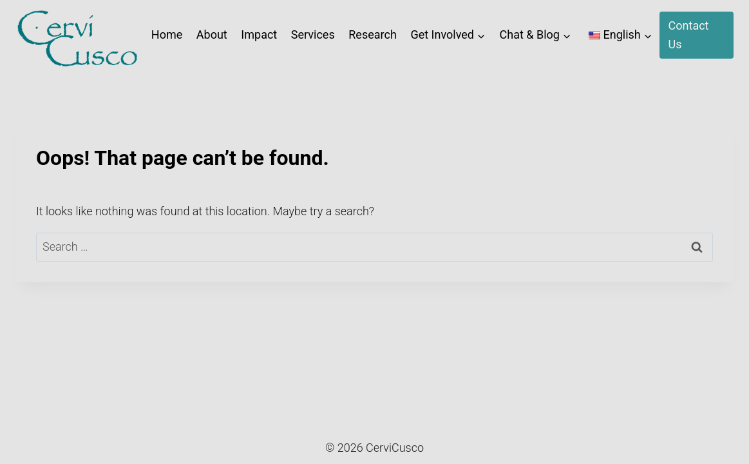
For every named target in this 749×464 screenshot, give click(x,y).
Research (372, 34)
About (211, 34)
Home (166, 34)
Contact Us (688, 35)
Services (313, 34)
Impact (259, 34)
